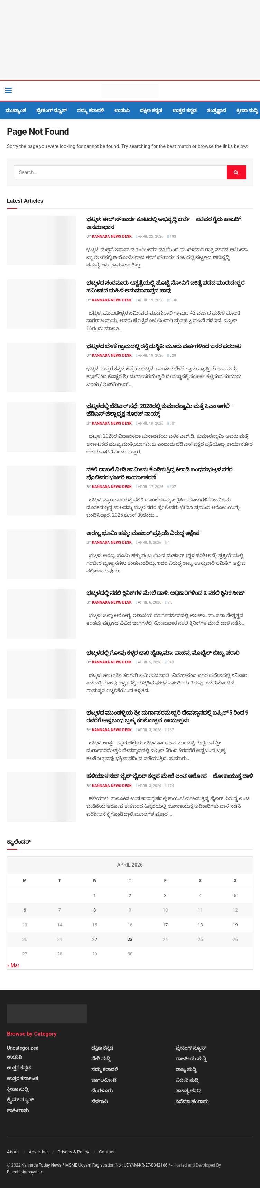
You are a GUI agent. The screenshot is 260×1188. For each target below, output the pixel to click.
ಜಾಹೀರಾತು (18, 1110)
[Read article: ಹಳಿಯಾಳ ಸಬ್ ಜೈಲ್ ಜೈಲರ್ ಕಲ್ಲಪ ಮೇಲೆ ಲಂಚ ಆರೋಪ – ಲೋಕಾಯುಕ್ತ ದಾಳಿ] (41, 797)
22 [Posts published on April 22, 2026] (95, 939)
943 (169, 662)
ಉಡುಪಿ (122, 110)
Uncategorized (22, 1048)
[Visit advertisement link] (130, 40)
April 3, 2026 (148, 730)
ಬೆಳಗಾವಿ (99, 1101)
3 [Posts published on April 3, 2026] (165, 895)
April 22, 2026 (150, 236)
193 (171, 236)
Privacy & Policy (73, 1151)
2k (168, 602)
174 (169, 785)
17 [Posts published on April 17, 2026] (165, 924)
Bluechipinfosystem (25, 1172)
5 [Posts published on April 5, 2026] (235, 895)
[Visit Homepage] (130, 91)
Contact (106, 1151)
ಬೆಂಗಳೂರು (102, 1091)
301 (171, 423)
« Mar (13, 965)
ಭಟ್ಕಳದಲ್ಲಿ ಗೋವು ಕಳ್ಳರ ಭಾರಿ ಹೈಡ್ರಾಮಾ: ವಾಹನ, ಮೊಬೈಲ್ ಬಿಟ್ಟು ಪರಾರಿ (162, 653)
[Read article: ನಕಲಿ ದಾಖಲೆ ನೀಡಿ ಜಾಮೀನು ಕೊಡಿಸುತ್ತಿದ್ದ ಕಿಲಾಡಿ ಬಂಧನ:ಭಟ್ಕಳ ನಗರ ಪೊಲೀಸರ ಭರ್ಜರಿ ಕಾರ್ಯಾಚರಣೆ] (41, 490)
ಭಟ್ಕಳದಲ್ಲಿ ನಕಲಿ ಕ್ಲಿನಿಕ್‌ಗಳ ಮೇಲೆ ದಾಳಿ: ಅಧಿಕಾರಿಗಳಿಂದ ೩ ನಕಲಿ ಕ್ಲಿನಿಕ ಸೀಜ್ (165, 593)
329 (171, 355)
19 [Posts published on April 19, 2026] (235, 924)
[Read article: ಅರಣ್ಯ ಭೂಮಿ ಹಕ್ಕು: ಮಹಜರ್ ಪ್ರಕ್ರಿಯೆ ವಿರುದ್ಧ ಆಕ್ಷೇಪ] (41, 554)
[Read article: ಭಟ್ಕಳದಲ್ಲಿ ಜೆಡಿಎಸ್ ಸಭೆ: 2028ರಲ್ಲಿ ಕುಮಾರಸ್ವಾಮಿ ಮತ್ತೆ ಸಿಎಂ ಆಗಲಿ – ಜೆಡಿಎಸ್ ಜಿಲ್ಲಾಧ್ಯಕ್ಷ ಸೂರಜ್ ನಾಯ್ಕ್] (41, 427)
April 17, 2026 (150, 486)
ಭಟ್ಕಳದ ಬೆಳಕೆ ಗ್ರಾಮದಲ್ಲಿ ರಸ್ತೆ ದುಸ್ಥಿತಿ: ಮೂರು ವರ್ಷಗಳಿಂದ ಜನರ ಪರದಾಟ (163, 346)
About (13, 1151)
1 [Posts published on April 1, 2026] (94, 895)
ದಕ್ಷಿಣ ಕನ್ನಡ (151, 110)
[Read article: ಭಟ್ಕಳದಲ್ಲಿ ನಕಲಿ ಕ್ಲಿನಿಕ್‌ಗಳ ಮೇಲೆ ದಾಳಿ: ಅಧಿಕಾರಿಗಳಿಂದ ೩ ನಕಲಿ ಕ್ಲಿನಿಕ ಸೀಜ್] (41, 614)
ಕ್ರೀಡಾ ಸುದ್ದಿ (247, 110)
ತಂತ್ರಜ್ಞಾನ (216, 110)
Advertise (38, 1151)
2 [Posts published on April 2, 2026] (130, 895)
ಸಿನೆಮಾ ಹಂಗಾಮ (192, 1101)
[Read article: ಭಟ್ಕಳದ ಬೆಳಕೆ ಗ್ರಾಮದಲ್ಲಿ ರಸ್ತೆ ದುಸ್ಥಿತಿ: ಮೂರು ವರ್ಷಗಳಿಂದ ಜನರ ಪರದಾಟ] (41, 367)
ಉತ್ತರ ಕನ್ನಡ (184, 110)
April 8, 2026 (148, 542)
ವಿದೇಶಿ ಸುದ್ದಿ (187, 1080)
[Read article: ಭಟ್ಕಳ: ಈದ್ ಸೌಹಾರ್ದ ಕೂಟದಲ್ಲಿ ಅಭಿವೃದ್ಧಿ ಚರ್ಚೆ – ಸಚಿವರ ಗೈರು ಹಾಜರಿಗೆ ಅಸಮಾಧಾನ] (41, 240)
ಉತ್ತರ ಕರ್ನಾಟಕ (22, 1078)
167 (169, 730)
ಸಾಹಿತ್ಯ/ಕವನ (188, 1091)
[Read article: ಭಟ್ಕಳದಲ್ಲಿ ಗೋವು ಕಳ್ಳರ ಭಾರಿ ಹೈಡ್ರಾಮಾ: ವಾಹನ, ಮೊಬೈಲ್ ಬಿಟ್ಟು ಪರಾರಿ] (41, 674)
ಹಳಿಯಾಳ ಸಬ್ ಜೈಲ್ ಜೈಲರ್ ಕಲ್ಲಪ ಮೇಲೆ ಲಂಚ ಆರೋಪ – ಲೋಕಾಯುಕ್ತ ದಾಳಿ (169, 776)
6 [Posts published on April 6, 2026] (25, 910)
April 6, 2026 (148, 602)
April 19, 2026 (150, 300)
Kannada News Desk (112, 236)
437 (171, 486)
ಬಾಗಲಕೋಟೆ (103, 1080)
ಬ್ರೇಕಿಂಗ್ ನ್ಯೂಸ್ (51, 110)
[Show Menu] (8, 90)
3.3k (172, 300)
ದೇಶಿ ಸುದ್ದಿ (101, 1058)
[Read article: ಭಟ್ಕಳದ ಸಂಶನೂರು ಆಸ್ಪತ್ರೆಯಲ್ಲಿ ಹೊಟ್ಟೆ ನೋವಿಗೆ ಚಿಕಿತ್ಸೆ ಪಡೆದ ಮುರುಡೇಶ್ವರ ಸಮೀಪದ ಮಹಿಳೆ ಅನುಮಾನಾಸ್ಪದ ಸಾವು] (41, 304)
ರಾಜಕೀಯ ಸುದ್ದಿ (191, 1058)
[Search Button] (251, 90)
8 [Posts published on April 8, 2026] (94, 910)
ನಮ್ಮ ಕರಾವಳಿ (90, 110)
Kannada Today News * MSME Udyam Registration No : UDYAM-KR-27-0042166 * (96, 1165)
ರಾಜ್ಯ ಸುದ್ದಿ (186, 1069)
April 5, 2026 (148, 662)
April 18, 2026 (150, 423)
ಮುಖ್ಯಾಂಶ (15, 110)
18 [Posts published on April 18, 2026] (200, 924)
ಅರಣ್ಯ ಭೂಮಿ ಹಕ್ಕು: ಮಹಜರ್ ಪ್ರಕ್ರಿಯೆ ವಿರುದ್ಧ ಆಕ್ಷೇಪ (142, 533)
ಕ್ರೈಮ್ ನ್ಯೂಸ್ (20, 1100)
